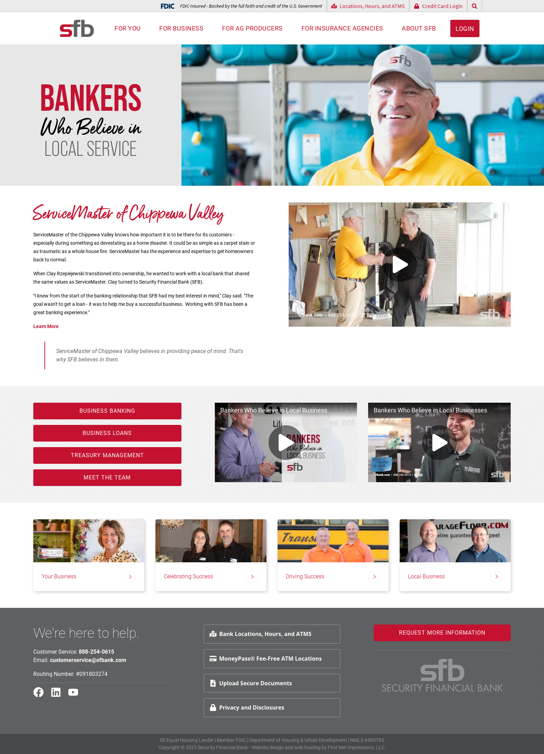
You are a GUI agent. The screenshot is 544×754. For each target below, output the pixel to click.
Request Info (518, 650)
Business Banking (107, 411)
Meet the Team (107, 477)
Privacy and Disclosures (247, 707)
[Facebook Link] (41, 695)
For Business (181, 28)
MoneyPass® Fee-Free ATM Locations (266, 658)
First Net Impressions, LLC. (357, 747)
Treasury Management (107, 455)
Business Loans (107, 433)
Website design (268, 747)
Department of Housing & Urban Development (298, 740)
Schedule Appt (520, 666)
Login (465, 28)
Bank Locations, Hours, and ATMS (261, 634)
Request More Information (442, 632)
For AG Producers (252, 28)
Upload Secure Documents (251, 683)
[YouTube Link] (76, 695)
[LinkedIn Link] (59, 695)
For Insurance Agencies (342, 28)
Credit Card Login (438, 5)
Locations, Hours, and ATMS (368, 5)
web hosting (307, 747)
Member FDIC (231, 740)
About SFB (419, 28)
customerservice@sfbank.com (88, 660)
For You (127, 28)
